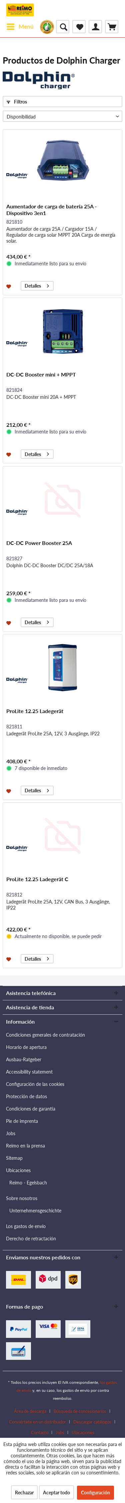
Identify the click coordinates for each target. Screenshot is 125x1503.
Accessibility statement (29, 1072)
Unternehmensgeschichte (35, 1210)
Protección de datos (26, 1096)
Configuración (95, 1492)
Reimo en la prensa (25, 1145)
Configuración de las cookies (35, 1084)
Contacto (39, 1432)
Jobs (10, 1133)
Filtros (17, 102)
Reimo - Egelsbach (28, 1182)
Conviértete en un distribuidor (37, 1421)
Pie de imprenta (22, 1121)
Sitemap (14, 1158)
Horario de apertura (26, 1047)
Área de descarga (30, 1411)
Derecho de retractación (31, 1238)
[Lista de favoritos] (79, 26)
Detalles (37, 285)
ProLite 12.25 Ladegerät (34, 711)
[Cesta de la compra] (111, 26)
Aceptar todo (56, 1492)
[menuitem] (20, 26)
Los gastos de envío (26, 1226)
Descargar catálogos (92, 1421)
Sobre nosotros (21, 1198)
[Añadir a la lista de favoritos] (9, 286)
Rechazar (24, 1492)
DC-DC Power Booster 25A (39, 543)
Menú (20, 25)
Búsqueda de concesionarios (80, 1411)
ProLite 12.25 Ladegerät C (37, 879)
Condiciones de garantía (30, 1109)
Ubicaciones (18, 1170)
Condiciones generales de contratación (45, 1035)
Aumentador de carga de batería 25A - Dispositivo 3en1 (51, 209)
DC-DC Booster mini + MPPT (41, 374)
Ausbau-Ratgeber (23, 1059)
